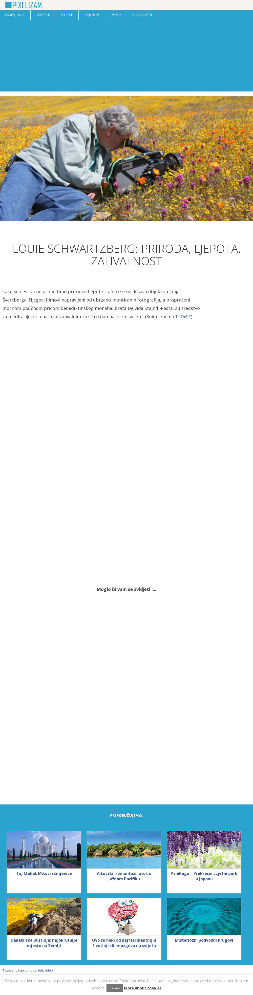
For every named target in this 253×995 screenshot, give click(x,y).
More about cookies (143, 987)
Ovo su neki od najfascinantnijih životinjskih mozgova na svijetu (124, 942)
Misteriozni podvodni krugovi (204, 940)
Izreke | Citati (142, 15)
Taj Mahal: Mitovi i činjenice (44, 873)
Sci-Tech (67, 15)
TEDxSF (183, 317)
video (48, 970)
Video (116, 15)
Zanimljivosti (15, 15)
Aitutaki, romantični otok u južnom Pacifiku (124, 876)
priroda (31, 970)
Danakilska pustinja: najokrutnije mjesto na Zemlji (44, 942)
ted (40, 970)
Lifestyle (43, 15)
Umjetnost (92, 15)
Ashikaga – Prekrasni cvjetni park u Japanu (204, 876)
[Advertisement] (126, 56)
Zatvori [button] (114, 988)
